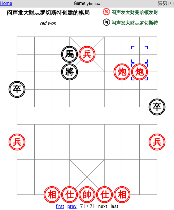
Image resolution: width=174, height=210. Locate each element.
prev (72, 206)
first (60, 206)
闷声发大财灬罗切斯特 (134, 23)
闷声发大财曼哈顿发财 (134, 12)
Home (6, 3)
